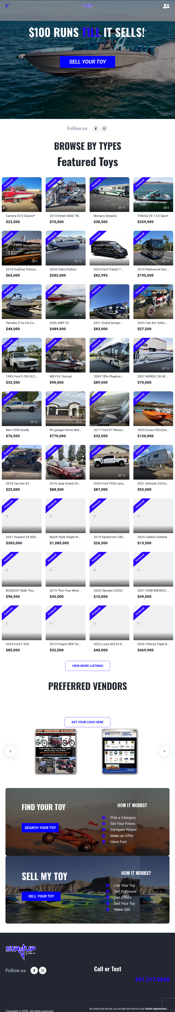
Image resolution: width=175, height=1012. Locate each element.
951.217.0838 (152, 979)
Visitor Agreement (155, 1008)
